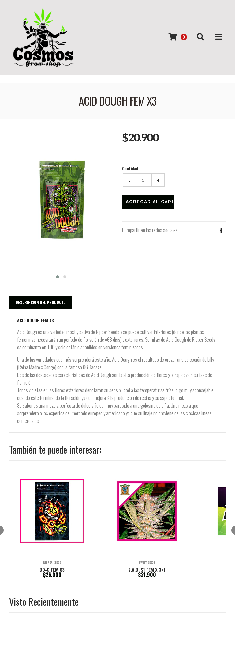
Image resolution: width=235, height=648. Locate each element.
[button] (57, 276)
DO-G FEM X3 (52, 569)
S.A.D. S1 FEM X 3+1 (147, 569)
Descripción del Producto (41, 302)
